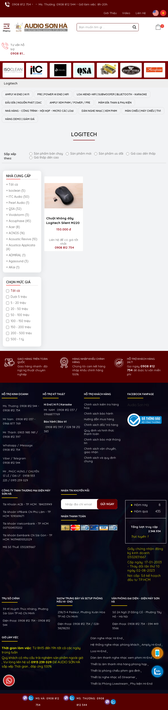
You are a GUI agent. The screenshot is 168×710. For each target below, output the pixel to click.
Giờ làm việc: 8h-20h (93, 4)
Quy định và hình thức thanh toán (99, 432)
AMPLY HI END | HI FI (17, 94)
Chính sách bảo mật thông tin (102, 441)
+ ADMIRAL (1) (16, 255)
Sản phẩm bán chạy (46, 154)
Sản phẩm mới (78, 154)
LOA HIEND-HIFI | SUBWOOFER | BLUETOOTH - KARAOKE (112, 94)
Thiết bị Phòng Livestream (109, 684)
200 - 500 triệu (19, 333)
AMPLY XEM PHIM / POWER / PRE (70, 102)
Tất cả (13, 291)
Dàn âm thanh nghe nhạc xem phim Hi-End (121, 658)
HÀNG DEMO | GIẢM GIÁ (20, 119)
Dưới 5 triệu (16, 297)
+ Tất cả (12, 184)
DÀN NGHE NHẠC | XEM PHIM (99, 110)
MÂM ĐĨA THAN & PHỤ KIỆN (115, 102)
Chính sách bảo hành (98, 413)
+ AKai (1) (13, 267)
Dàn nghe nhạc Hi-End (106, 638)
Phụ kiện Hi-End (141, 684)
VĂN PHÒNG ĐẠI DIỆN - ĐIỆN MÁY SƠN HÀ (135, 600)
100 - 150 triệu (18, 321)
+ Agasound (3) (17, 261)
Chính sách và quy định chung (100, 459)
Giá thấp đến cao (44, 157)
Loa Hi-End (98, 651)
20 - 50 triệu (17, 309)
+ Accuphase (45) (18, 221)
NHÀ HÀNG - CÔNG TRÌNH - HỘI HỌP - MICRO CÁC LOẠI (39, 110)
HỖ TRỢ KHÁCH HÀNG (97, 394)
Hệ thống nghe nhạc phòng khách (115, 645)
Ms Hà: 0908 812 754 (47, 702)
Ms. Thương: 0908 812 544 (57, 4)
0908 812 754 (21, 4)
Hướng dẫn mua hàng (99, 419)
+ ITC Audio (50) (17, 197)
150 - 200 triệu (18, 327)
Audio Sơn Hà (138, 405)
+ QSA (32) (13, 209)
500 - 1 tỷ (15, 339)
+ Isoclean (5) (15, 191)
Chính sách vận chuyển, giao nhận (100, 450)
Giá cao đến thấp (141, 154)
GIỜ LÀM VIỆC (10, 637)
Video (126, 13)
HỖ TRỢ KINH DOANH (15, 394)
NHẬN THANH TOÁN (73, 516)
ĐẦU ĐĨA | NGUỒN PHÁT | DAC (23, 102)
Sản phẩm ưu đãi (108, 154)
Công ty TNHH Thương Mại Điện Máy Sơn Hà (26, 492)
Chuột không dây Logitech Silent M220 (63, 220)
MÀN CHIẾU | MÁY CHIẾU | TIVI (143, 110)
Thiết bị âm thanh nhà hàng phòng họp (119, 664)
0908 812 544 (11, 462)
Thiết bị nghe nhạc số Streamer (113, 677)
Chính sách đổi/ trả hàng (101, 424)
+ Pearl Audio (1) (17, 203)
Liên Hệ (141, 13)
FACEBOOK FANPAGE (140, 394)
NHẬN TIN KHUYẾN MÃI (75, 490)
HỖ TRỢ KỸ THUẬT (54, 394)
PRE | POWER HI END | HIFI (53, 94)
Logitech (11, 83)
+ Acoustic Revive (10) (21, 239)
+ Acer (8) (13, 227)
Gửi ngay (107, 504)
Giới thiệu (110, 13)
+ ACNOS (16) (15, 233)
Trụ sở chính (11, 598)
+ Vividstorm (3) (17, 215)
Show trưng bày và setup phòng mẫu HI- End (80, 600)
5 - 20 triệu (16, 303)
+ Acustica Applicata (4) (20, 247)
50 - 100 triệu (17, 315)
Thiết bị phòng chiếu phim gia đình (115, 671)
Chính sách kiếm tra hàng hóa (101, 406)
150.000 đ (63, 229)
